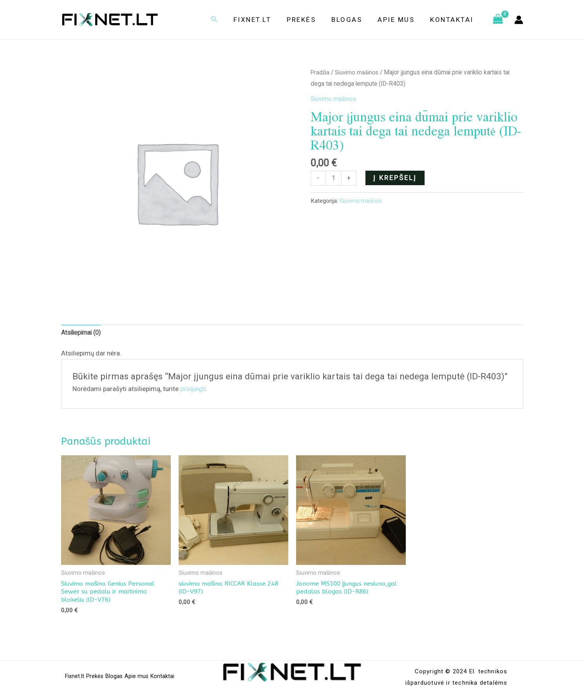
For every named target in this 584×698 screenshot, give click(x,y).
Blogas (352, 19)
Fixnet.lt (263, 19)
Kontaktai (453, 19)
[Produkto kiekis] (334, 178)
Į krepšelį (396, 177)
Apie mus (399, 19)
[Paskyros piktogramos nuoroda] (518, 19)
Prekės (309, 19)
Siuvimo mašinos (359, 72)
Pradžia (321, 72)
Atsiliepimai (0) (83, 333)
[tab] (83, 334)
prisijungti (195, 390)
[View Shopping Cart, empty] (497, 19)
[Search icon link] (226, 20)
